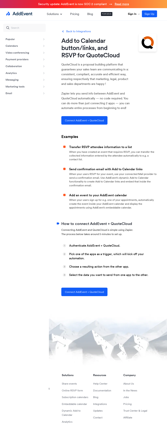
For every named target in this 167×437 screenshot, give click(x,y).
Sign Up (149, 14)
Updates (98, 410)
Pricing (74, 14)
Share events (69, 383)
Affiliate (127, 417)
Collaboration (14, 66)
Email (9, 93)
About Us (128, 383)
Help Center (100, 383)
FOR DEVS (106, 14)
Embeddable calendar (74, 404)
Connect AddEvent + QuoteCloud (84, 120)
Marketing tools (15, 86)
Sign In (132, 14)
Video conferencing (17, 52)
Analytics (11, 73)
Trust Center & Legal (135, 410)
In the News (130, 390)
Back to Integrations (78, 31)
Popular (10, 39)
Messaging (12, 79)
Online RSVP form (72, 390)
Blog (90, 14)
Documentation (102, 390)
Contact (97, 417)
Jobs (126, 397)
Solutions (54, 14)
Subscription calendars (75, 397)
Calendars (12, 45)
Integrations (100, 404)
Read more (122, 4)
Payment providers (17, 59)
